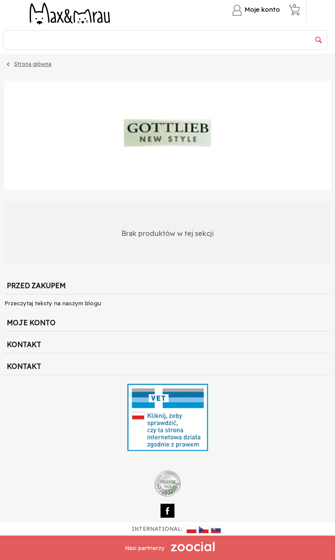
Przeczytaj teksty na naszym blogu (52, 303)
